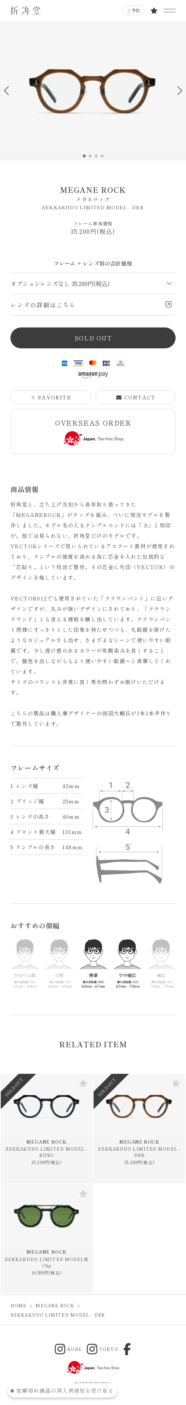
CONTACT (136, 397)
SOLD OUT (93, 337)
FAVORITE (51, 397)
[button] (179, 90)
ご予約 (133, 10)
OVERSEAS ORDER (93, 432)
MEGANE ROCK (93, 193)
